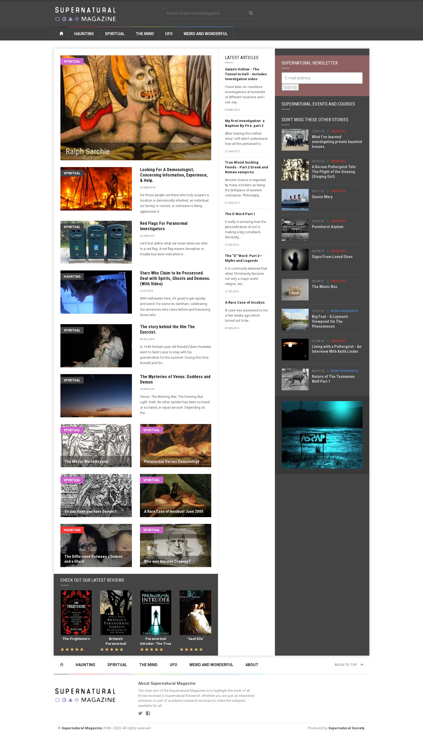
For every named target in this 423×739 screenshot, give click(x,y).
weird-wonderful (345, 311)
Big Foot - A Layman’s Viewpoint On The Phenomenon (330, 321)
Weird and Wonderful (206, 34)
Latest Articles (241, 57)
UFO (169, 34)
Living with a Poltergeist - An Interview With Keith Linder (336, 349)
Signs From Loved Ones (332, 256)
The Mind (145, 34)
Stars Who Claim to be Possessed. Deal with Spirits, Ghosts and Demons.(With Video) (175, 278)
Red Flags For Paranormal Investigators (163, 226)
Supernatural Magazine (82, 728)
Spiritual (115, 34)
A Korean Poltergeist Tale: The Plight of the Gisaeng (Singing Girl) (334, 171)
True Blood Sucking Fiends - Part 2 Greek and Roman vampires (246, 167)
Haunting (84, 34)
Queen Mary (322, 196)
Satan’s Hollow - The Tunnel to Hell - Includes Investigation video (246, 74)
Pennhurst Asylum (327, 226)
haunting (338, 131)
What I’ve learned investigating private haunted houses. (337, 141)
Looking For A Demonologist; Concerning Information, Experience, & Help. (174, 175)
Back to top (349, 665)
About (251, 665)
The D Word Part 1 (240, 214)
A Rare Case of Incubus (245, 302)
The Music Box (324, 286)
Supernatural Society (346, 728)
